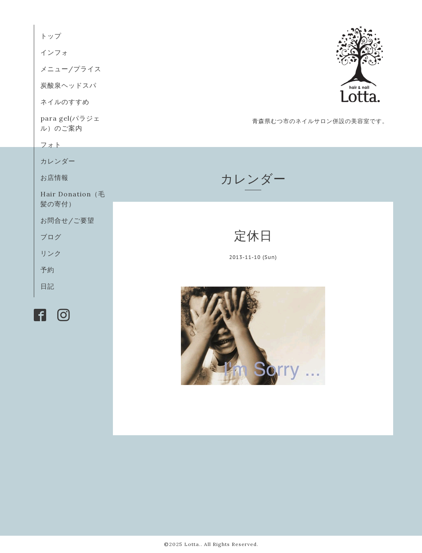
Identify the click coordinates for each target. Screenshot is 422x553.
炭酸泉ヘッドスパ (68, 85)
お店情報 (54, 177)
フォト (50, 144)
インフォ (54, 52)
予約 (47, 270)
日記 (47, 286)
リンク (50, 253)
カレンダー (57, 161)
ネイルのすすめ (64, 102)
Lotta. (192, 544)
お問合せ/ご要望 (67, 220)
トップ (50, 36)
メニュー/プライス (70, 69)
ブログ (50, 237)
